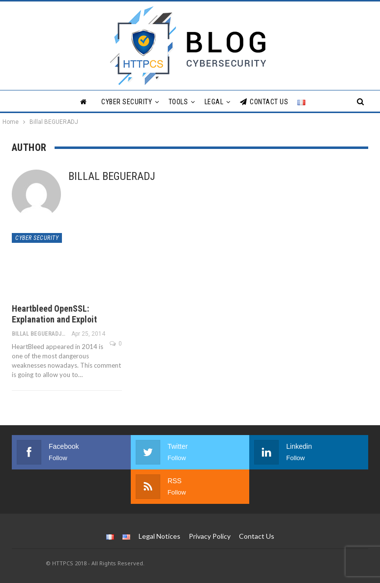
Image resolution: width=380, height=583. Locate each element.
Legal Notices (159, 536)
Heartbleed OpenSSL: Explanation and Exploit (54, 313)
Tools (178, 102)
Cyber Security (126, 102)
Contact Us (264, 102)
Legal (214, 102)
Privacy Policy (210, 536)
